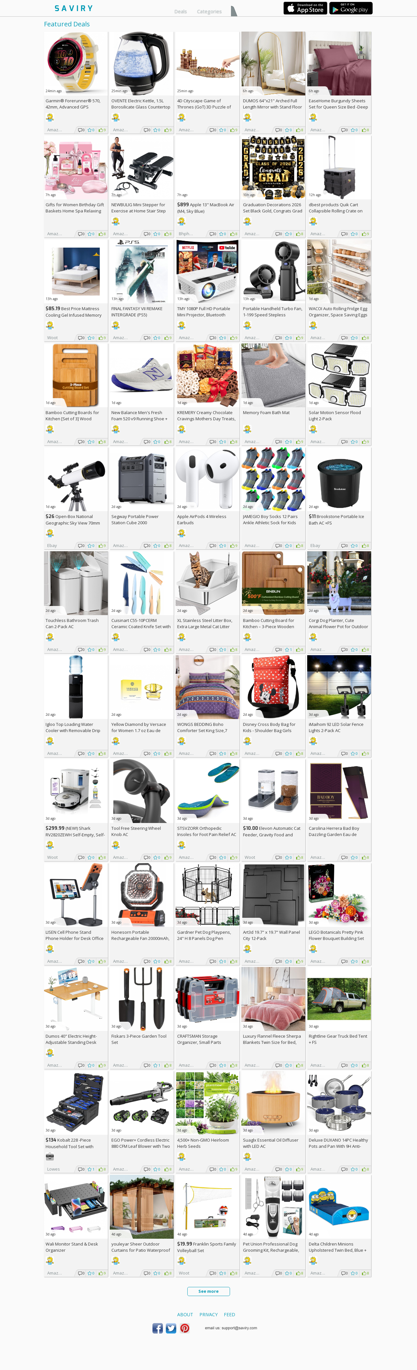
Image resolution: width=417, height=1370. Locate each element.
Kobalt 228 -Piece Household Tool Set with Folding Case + (69, 1146)
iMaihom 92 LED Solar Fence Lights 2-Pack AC (336, 727)
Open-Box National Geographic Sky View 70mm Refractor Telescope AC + (73, 522)
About (185, 1314)
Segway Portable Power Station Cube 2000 (135, 519)
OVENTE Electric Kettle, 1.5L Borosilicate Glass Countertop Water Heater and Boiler (140, 107)
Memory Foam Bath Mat (266, 412)
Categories (209, 11)
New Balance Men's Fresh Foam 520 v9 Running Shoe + (139, 419)
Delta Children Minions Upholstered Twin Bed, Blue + (338, 1250)
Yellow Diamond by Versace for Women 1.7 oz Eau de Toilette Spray (138, 730)
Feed (229, 1314)
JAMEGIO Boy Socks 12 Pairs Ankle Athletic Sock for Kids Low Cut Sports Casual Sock (270, 522)
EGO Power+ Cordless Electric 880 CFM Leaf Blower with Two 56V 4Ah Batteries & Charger (140, 1146)
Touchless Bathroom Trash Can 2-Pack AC (72, 623)
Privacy (208, 1314)
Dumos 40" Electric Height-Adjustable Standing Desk (71, 1039)
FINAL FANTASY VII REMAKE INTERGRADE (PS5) (137, 312)
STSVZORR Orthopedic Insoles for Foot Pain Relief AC (206, 831)
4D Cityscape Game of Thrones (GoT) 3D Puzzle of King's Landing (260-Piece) (204, 107)
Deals (180, 11)
